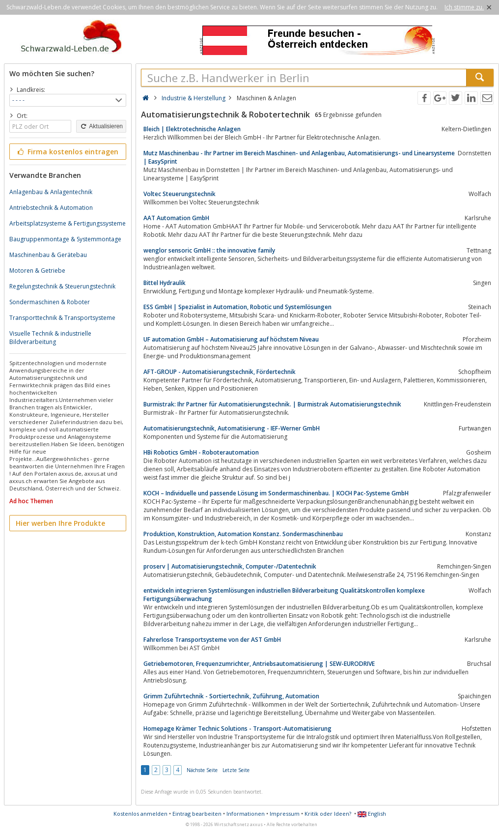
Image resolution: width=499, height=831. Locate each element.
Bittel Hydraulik (164, 283)
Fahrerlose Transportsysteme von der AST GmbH (212, 639)
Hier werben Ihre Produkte (60, 523)
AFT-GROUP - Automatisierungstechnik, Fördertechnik (219, 372)
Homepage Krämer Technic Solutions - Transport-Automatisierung (237, 728)
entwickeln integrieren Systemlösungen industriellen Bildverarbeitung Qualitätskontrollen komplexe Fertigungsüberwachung (284, 594)
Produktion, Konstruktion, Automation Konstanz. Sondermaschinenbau (243, 534)
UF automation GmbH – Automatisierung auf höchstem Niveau (231, 339)
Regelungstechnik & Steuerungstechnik (62, 286)
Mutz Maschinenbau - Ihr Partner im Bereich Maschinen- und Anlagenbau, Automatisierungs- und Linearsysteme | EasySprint (299, 157)
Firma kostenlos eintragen (67, 151)
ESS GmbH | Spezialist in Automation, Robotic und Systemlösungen (237, 307)
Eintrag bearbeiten (197, 813)
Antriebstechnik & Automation (51, 207)
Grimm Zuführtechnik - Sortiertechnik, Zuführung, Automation (231, 696)
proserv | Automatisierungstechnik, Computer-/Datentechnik (229, 566)
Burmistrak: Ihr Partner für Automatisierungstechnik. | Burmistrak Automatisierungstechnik (272, 404)
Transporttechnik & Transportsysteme (62, 318)
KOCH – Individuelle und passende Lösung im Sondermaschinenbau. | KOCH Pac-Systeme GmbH (276, 493)
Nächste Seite (202, 770)
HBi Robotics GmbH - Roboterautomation (201, 452)
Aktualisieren (101, 126)
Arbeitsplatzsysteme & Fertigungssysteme (67, 223)
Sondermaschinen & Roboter (49, 302)
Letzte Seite (236, 770)
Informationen (245, 813)
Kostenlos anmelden (140, 813)
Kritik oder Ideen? (328, 813)
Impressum (285, 813)
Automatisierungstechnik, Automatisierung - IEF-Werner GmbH (231, 428)
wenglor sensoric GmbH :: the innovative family (209, 250)
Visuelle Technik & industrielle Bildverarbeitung (50, 337)
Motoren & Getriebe (37, 270)
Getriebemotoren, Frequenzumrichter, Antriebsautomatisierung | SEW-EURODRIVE (259, 663)
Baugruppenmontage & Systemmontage (65, 239)
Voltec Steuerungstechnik (179, 194)
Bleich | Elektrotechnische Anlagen (192, 129)
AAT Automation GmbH (176, 218)
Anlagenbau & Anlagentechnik (50, 192)
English (372, 813)
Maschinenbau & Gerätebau (48, 255)
